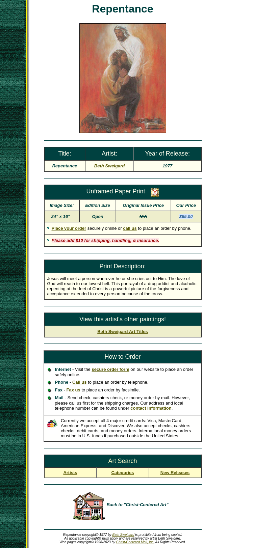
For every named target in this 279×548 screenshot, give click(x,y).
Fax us (73, 389)
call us (129, 228)
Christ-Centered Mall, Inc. (135, 542)
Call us (79, 382)
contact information (150, 408)
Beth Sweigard (123, 535)
